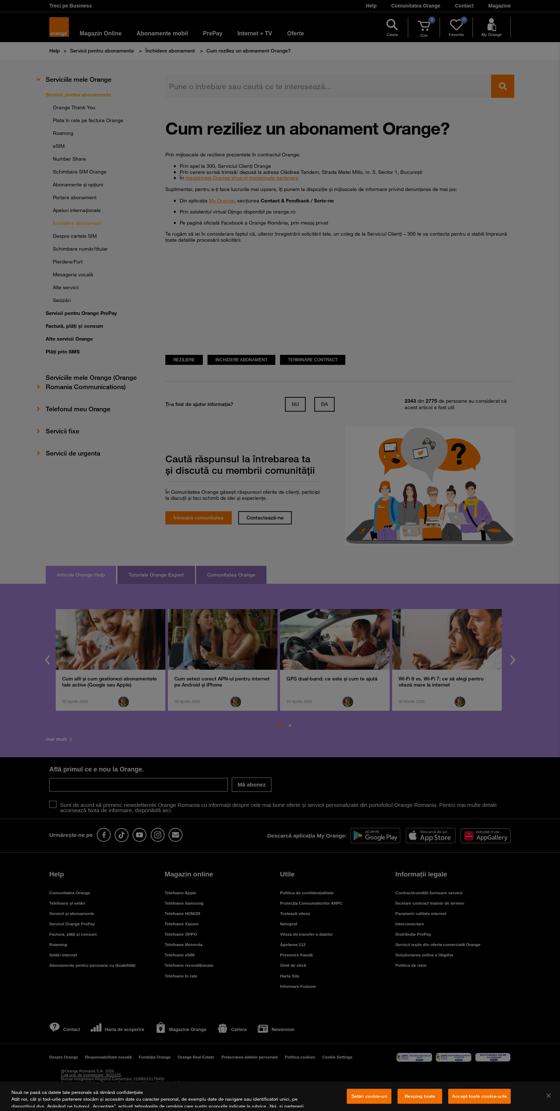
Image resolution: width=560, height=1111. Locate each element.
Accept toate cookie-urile (479, 1096)
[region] (280, 1096)
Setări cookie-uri (369, 1096)
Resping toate (420, 1096)
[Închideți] (548, 1096)
